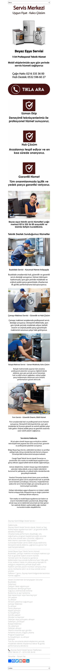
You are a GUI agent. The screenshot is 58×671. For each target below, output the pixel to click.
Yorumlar (11, 656)
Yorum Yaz (21, 656)
